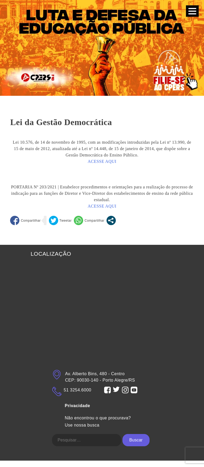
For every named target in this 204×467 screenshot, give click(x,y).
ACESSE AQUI (102, 161)
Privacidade (77, 405)
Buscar (136, 440)
